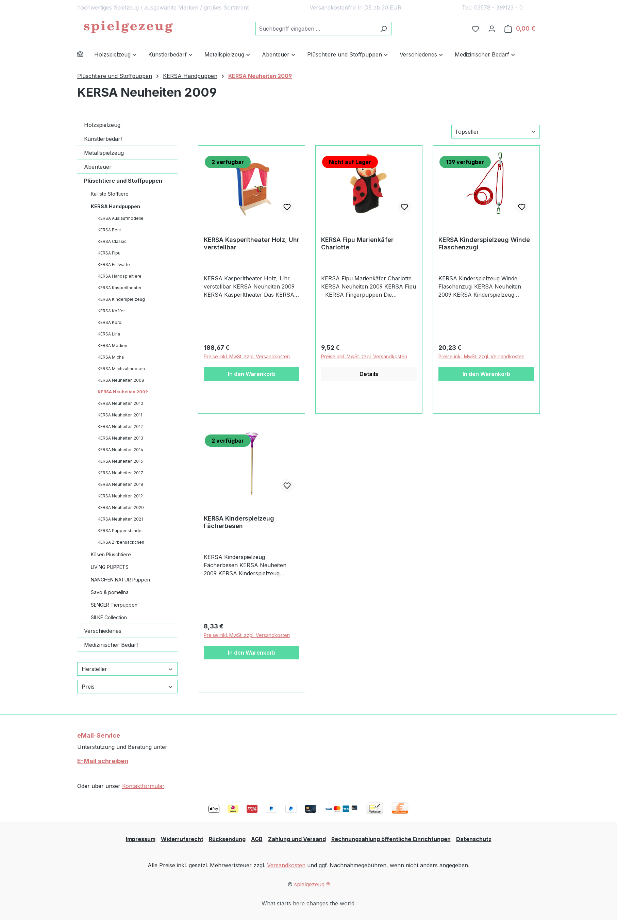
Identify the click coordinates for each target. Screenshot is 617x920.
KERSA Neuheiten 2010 (120, 403)
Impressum (140, 839)
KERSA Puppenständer (120, 530)
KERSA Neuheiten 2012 (120, 426)
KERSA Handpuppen (115, 206)
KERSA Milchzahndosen (121, 368)
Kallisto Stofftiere (110, 194)
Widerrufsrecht (182, 839)
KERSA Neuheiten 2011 (120, 414)
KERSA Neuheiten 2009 (123, 391)
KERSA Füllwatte (114, 264)
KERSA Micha (111, 357)
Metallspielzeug (104, 152)
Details (369, 374)
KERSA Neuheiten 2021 (120, 519)
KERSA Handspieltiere (119, 276)
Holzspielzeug (102, 124)
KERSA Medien (112, 345)
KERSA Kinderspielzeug (121, 299)
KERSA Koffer (111, 310)
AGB (257, 839)
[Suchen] (383, 28)
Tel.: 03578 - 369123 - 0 (492, 7)
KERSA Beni (109, 229)
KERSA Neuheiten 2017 (120, 472)
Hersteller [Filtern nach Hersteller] (127, 669)
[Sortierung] (495, 131)
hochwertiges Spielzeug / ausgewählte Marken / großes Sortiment (163, 7)
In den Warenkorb (252, 374)
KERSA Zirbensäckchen (121, 542)
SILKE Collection (109, 617)
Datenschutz (473, 839)
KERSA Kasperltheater (119, 287)
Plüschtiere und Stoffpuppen (123, 180)
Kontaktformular (143, 786)
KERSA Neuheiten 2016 (120, 461)
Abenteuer (98, 166)
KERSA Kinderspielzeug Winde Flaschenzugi (484, 243)
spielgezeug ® (312, 884)
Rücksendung (227, 839)
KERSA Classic (112, 241)
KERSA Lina (109, 333)
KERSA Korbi (110, 322)
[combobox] (315, 28)
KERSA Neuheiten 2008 (121, 380)
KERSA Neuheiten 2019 (120, 495)
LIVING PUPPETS (110, 567)
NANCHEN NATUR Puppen (120, 579)
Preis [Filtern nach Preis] (127, 686)
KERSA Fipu (109, 253)
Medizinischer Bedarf (111, 644)
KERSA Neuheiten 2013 (120, 438)
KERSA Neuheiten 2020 (121, 507)
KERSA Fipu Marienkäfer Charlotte (357, 243)
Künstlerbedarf (103, 138)
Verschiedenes (102, 630)
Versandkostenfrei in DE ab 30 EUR (355, 7)
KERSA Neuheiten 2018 (120, 484)
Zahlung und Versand (297, 839)
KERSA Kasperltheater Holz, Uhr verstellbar (251, 243)
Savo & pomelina (110, 592)
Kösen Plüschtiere (111, 554)
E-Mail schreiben (102, 761)
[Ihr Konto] (492, 28)
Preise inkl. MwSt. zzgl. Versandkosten (247, 356)
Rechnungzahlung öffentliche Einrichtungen (391, 839)
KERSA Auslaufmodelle (121, 218)
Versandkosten (286, 865)
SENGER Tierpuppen (114, 605)
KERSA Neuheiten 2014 (120, 449)
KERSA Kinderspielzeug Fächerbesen (239, 522)
